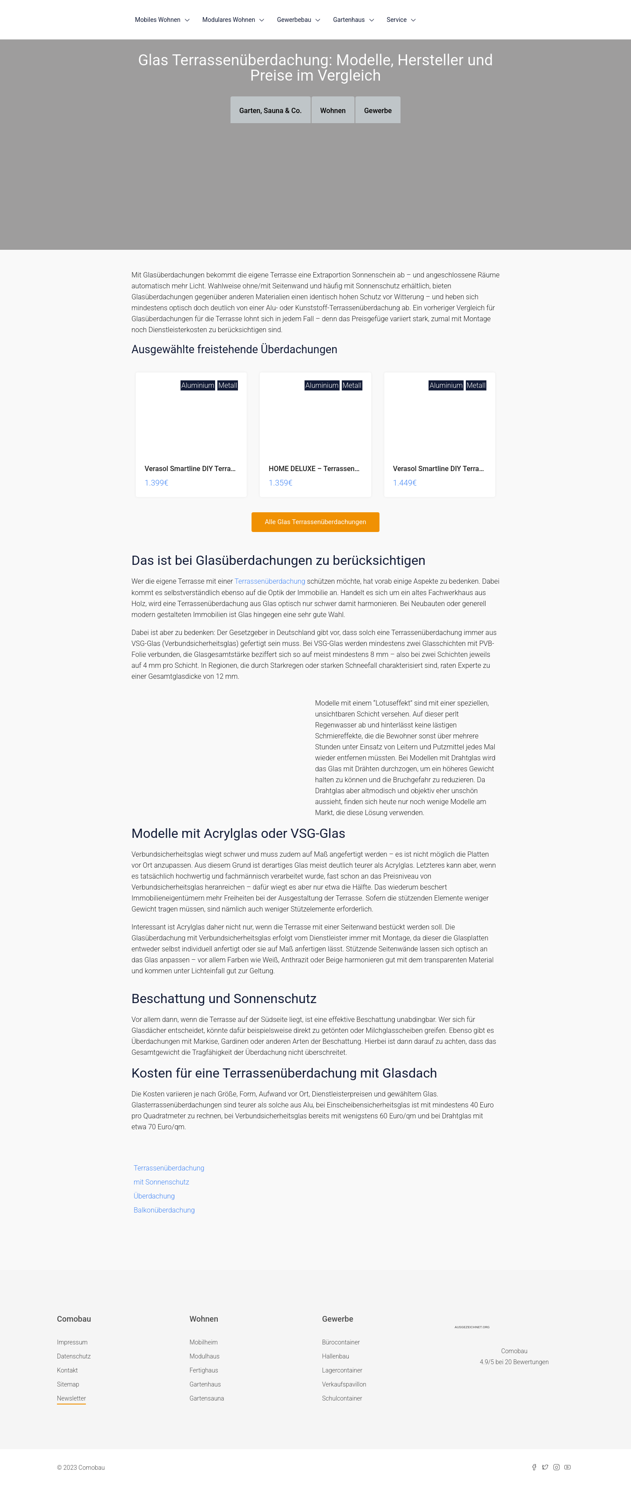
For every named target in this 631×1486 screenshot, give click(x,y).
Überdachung (154, 1196)
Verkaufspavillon (344, 1383)
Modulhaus (205, 1355)
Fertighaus (204, 1369)
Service (397, 19)
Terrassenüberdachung (269, 581)
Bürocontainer (341, 1341)
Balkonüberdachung (164, 1210)
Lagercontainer (342, 1369)
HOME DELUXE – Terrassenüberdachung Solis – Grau (352, 469)
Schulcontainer (342, 1397)
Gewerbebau (294, 19)
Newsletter (71, 1397)
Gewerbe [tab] (378, 110)
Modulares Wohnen (228, 19)
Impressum (72, 1341)
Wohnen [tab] (333, 110)
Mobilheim (204, 1341)
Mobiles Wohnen (158, 19)
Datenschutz (74, 1355)
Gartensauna (207, 1397)
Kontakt (67, 1369)
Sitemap (68, 1383)
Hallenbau (335, 1355)
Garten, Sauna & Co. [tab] (270, 110)
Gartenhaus (349, 19)
